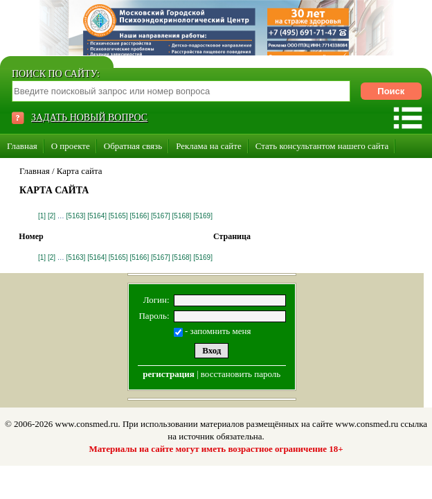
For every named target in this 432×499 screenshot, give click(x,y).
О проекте (70, 146)
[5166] (139, 216)
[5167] (160, 216)
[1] (42, 216)
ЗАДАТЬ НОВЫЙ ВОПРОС (89, 117)
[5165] (118, 216)
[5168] (182, 216)
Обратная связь (133, 146)
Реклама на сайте (209, 146)
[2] (51, 216)
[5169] (203, 216)
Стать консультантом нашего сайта (322, 146)
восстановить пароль (240, 374)
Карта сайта (79, 171)
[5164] (97, 216)
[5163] (76, 216)
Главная (22, 146)
